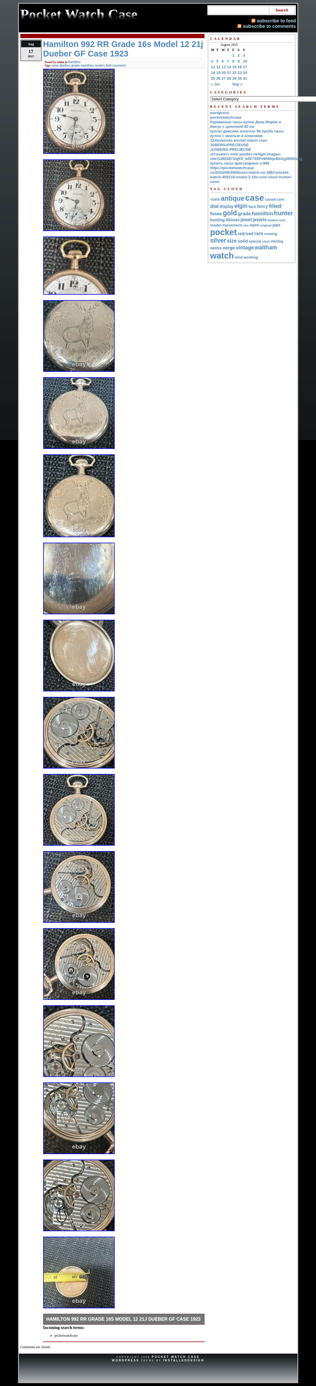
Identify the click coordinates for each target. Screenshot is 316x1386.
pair (277, 224)
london (273, 220)
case (55, 65)
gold (230, 213)
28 (229, 78)
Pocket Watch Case (176, 1356)
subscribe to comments (269, 26)
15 (234, 67)
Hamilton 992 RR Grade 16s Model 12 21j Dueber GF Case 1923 (123, 1319)
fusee (216, 213)
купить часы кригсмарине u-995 (239, 163)
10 (245, 61)
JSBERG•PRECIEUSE (229, 145)
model (99, 65)
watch (222, 255)
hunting (217, 220)
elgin (241, 206)
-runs (215, 199)
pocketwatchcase (225, 117)
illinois (233, 219)
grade (75, 65)
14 (229, 67)
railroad (245, 233)
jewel (246, 219)
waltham (266, 247)
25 (213, 78)
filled (275, 206)
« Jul (215, 84)
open (254, 225)
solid (243, 241)
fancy (262, 206)
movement (232, 225)
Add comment (116, 65)
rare (258, 233)
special (255, 241)
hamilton (74, 62)
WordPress (125, 1360)
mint (282, 220)
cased (270, 199)
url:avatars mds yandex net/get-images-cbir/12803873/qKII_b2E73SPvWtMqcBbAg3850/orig (256, 156)
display (227, 206)
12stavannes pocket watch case (238, 140)
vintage (245, 248)
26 (218, 78)
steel (266, 241)
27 (224, 78)
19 (218, 73)
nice (246, 225)
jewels (260, 219)
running (270, 234)
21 (229, 73)
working (250, 257)
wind (239, 257)
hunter (283, 213)
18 (213, 73)
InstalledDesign (183, 1360)
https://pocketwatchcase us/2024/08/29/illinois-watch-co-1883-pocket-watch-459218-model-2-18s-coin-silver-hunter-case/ (251, 175)
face (252, 206)
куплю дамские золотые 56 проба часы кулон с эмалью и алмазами (247, 133)
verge (228, 247)
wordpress (219, 113)
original (266, 225)
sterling (277, 241)
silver (218, 240)
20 (224, 73)
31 (245, 78)
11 (213, 67)
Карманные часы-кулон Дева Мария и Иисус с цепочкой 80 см (245, 124)
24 (245, 73)
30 (240, 78)
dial (214, 206)
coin (281, 199)
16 (240, 67)
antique (233, 198)
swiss (216, 247)
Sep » (237, 84)
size (232, 241)
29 (234, 78)
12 (218, 67)
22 (234, 73)
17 (245, 67)
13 (224, 67)
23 (240, 73)
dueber (65, 65)
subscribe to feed (276, 20)
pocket (223, 232)
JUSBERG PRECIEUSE (230, 149)
